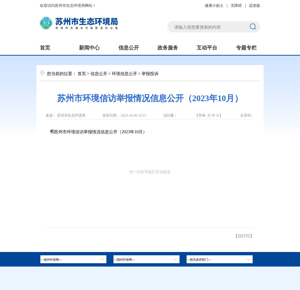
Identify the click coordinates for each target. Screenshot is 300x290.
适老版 (254, 5)
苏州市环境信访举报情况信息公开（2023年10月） (100, 131)
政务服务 (168, 47)
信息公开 (128, 47)
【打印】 (243, 236)
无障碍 (236, 5)
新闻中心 (89, 47)
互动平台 (207, 47)
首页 (45, 47)
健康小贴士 (214, 5)
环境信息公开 (124, 73)
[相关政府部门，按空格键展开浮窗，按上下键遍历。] (220, 259)
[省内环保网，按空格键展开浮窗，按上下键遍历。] (73, 259)
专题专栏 (246, 47)
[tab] (146, 259)
